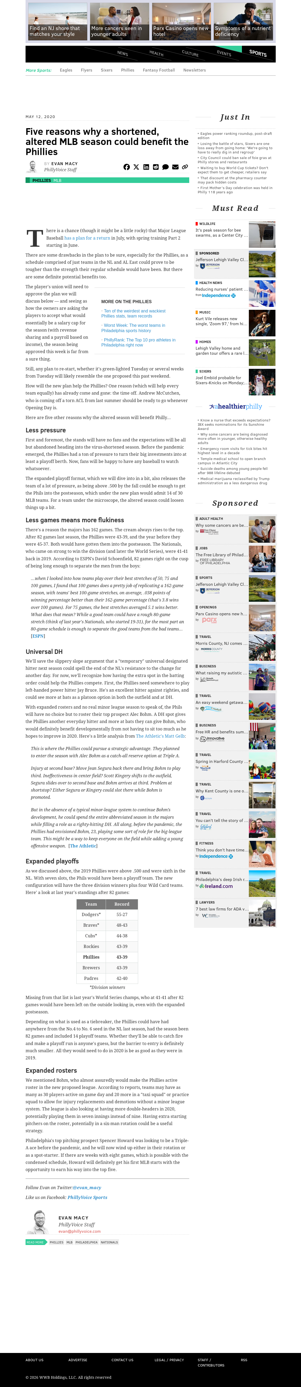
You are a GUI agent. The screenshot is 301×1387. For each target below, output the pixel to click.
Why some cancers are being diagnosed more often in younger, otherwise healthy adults (233, 438)
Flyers (86, 70)
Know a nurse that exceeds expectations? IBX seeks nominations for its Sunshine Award (234, 424)
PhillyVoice (62, 55)
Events (224, 53)
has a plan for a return (87, 238)
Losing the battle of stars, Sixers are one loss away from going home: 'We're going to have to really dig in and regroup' (235, 147)
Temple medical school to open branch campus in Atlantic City (232, 460)
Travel (205, 636)
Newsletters (194, 70)
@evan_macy (87, 1187)
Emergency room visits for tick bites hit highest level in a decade (232, 450)
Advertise (77, 1359)
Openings (208, 607)
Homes (205, 341)
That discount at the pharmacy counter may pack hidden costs (232, 180)
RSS (244, 1359)
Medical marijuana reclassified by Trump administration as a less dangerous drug (234, 480)
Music (205, 312)
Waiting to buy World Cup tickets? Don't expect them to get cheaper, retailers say (233, 169)
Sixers (107, 70)
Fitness (206, 843)
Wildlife (207, 223)
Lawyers (207, 902)
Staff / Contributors (211, 1362)
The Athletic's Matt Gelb (160, 736)
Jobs (203, 548)
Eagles (66, 70)
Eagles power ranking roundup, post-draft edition (235, 135)
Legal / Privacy (169, 1359)
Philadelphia (87, 1242)
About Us (34, 1359)
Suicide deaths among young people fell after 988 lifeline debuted (233, 470)
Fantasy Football (159, 70)
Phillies (127, 70)
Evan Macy (64, 163)
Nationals (109, 1242)
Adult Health (211, 518)
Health (156, 53)
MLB (57, 180)
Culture (190, 53)
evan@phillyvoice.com (80, 1231)
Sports (257, 53)
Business (207, 666)
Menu (34, 55)
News (122, 53)
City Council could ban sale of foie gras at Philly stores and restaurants (234, 159)
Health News (210, 282)
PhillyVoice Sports (87, 1197)
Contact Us (122, 1359)
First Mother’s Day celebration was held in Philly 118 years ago (235, 189)
